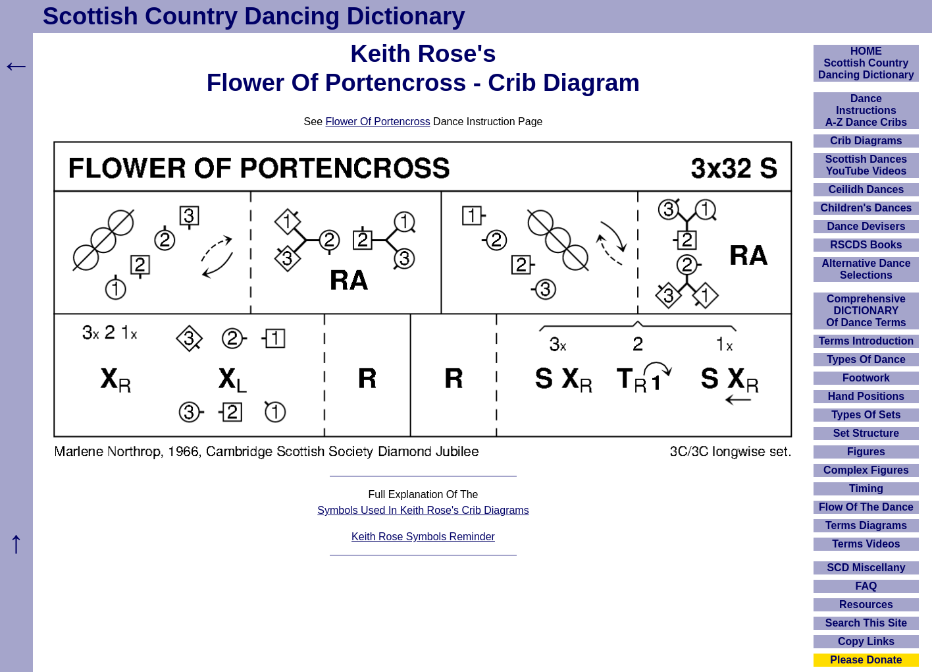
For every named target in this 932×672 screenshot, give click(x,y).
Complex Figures (866, 470)
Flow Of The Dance (866, 507)
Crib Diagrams (866, 140)
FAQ (866, 586)
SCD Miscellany (866, 567)
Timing (866, 488)
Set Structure (866, 433)
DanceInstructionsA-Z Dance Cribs (866, 110)
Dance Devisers (866, 226)
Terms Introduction (866, 341)
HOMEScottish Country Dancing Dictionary (866, 62)
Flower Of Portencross (378, 121)
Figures (866, 451)
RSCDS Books (866, 244)
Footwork (866, 377)
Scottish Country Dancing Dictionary (254, 16)
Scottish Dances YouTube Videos (866, 165)
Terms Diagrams (866, 525)
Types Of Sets (866, 414)
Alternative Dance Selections (865, 269)
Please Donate (866, 659)
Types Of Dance (866, 359)
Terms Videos (866, 543)
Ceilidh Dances (866, 189)
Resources (866, 604)
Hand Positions (866, 396)
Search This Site (866, 623)
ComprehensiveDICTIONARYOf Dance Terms (866, 310)
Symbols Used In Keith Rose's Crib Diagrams (423, 510)
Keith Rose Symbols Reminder (423, 536)
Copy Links (866, 641)
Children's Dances (866, 207)
